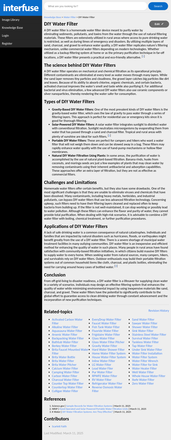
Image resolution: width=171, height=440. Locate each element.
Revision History (158, 310)
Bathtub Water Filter (65, 342)
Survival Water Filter (145, 338)
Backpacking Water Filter (68, 338)
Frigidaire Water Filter (106, 334)
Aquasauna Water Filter (67, 331)
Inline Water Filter (103, 361)
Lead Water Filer (102, 368)
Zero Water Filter (143, 383)
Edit (159, 24)
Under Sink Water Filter (147, 349)
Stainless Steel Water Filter (149, 334)
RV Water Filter (101, 380)
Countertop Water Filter (67, 387)
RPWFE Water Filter (104, 376)
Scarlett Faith (59, 426)
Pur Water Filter (102, 372)
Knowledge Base (52, 17)
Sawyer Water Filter (144, 323)
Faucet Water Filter (104, 323)
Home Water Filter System (109, 353)
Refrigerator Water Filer (107, 383)
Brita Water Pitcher (64, 365)
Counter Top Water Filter (68, 383)
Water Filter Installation (147, 353)
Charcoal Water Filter (65, 380)
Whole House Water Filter (148, 376)
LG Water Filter (101, 365)
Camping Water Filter (65, 372)
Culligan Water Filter (65, 391)
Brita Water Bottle (63, 357)
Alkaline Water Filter (65, 327)
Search (158, 6)
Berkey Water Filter (64, 346)
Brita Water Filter (63, 361)
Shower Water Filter (145, 327)
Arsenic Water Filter (64, 334)
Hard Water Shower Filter (108, 349)
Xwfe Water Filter (143, 380)
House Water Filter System (109, 357)
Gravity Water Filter (104, 346)
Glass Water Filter (103, 338)
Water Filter (69, 17)
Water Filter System (144, 357)
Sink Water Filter (142, 331)
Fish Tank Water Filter (106, 327)
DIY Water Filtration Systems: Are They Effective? (87, 411)
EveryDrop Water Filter (106, 319)
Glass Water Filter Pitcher (108, 342)
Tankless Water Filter (145, 342)
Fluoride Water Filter (105, 331)
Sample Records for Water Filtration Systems (89, 405)
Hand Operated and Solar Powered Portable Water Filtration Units (94, 408)
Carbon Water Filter (64, 376)
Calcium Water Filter (65, 368)
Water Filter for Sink (145, 365)
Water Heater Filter (144, 368)
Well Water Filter (143, 372)
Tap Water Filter (142, 346)
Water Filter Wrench (145, 361)
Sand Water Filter (143, 319)
